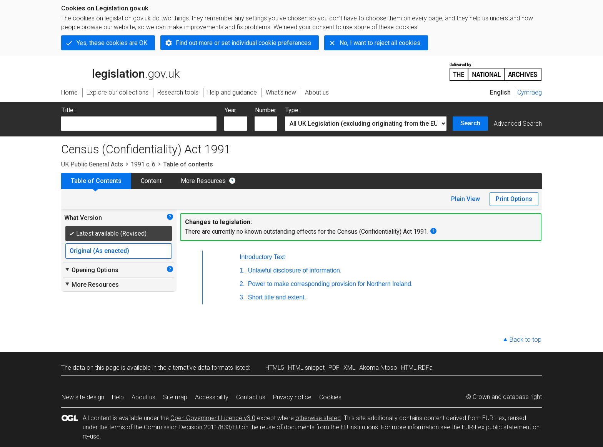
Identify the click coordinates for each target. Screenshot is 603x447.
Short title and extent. (276, 297)
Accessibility (211, 397)
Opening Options (91, 270)
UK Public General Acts (92, 164)
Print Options (514, 199)
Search (470, 123)
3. (242, 297)
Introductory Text (262, 257)
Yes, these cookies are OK (112, 43)
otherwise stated (318, 418)
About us (143, 397)
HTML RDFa (417, 367)
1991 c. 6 (143, 164)
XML (349, 367)
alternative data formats (200, 367)
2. (242, 284)
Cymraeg (529, 92)
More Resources (203, 180)
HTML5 (274, 367)
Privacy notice (292, 397)
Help (118, 397)
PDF (334, 367)
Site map (175, 397)
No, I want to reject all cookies (380, 43)
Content (151, 180)
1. (242, 270)
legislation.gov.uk (120, 71)
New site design (83, 397)
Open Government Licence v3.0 (212, 418)
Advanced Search (518, 123)
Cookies (330, 397)
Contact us (250, 397)
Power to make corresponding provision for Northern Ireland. (329, 284)
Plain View (465, 199)
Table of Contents (96, 180)
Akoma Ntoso (378, 367)
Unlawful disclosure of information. (293, 270)
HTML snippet (306, 367)
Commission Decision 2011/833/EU (192, 427)
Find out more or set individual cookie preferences (243, 43)
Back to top (525, 339)
